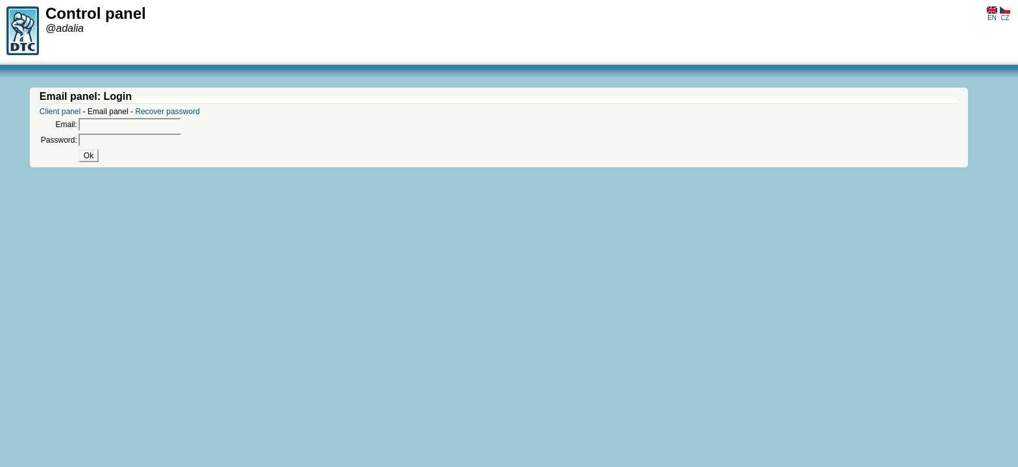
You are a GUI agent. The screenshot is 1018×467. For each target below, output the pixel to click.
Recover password (167, 111)
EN (992, 14)
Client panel (60, 111)
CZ (1005, 14)
